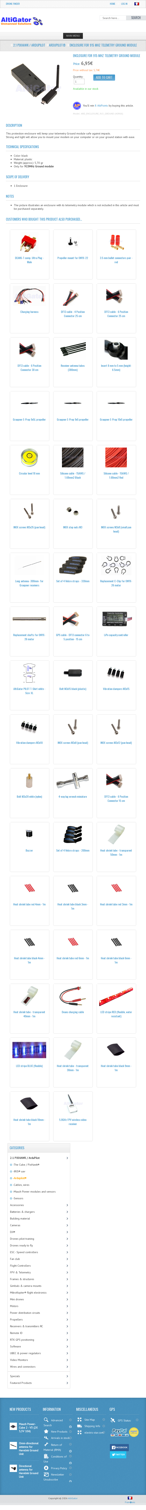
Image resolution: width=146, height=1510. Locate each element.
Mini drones (17, 1299)
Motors (14, 1306)
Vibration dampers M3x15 (116, 689)
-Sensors (17, 1198)
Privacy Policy (55, 1467)
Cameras (15, 1225)
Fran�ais (130, 1501)
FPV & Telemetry (20, 1272)
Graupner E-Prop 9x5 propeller (73, 419)
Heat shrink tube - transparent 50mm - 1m (116, 852)
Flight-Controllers (20, 1265)
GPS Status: (121, 1420)
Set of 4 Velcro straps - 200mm (72, 850)
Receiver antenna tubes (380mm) (73, 367)
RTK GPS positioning (22, 1339)
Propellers (16, 1319)
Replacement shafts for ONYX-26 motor (29, 637)
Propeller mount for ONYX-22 (72, 258)
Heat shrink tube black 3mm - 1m (72, 906)
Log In (124, 3)
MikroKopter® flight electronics (28, 1292)
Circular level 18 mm (29, 473)
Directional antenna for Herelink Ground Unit (28, 1471)
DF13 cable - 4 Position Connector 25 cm (73, 314)
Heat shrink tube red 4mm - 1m (29, 904)
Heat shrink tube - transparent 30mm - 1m (73, 1068)
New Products (55, 1431)
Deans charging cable (73, 1012)
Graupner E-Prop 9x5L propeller (29, 419)
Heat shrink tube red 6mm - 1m (73, 958)
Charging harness (29, 312)
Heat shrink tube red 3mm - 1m (116, 904)
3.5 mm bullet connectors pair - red (116, 260)
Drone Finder (13, 3)
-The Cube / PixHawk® (25, 1164)
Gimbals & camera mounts (25, 1286)
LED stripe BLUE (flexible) (29, 1066)
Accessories (17, 1205)
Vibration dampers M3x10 (29, 742)
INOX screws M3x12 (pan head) (116, 742)
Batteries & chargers (22, 1212)
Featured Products (21, 1383)
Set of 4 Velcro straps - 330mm (72, 581)
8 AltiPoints (101, 105)
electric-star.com (90, 1432)
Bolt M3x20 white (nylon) (29, 796)
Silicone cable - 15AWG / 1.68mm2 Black (72, 475)
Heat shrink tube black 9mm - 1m (116, 1068)
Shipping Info (88, 1426)
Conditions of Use (55, 1458)
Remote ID (16, 1333)
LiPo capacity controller (116, 635)
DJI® (12, 1232)
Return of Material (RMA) (53, 1447)
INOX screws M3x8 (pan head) (73, 742)
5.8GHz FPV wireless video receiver (72, 1121)
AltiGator (73, 1498)
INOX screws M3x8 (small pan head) (116, 529)
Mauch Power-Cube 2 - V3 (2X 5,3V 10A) (28, 1427)
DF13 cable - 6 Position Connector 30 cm (29, 367)
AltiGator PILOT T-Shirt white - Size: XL (29, 691)
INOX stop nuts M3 (72, 527)
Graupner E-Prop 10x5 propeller (116, 419)
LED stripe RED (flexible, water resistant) (116, 1014)
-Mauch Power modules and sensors (34, 1191)
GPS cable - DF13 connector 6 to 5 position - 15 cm (72, 637)
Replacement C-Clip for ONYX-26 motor (116, 583)
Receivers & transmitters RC (26, 1326)
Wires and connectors (23, 1366)
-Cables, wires (20, 1185)
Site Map (86, 1419)
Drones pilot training (22, 1238)
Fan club (15, 1259)
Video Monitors (19, 1360)
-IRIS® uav (18, 1171)
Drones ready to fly (21, 1245)
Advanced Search (53, 1422)
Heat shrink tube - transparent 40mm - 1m (29, 1014)
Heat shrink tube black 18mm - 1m (29, 1121)
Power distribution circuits (25, 1313)
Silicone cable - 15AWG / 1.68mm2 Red (116, 475)
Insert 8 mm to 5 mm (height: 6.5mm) (116, 367)
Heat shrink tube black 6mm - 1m (116, 960)
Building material (20, 1218)
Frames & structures (22, 1279)
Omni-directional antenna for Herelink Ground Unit (28, 1448)
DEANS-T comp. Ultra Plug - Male (29, 260)
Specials (15, 1376)
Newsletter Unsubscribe (54, 1476)
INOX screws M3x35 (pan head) (29, 527)
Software (15, 1346)
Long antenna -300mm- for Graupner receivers (29, 583)
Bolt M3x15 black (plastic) (72, 689)
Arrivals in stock (56, 1438)
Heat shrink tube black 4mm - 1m (29, 960)
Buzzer (29, 850)
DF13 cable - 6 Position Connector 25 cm (116, 314)
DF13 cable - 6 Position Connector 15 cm (116, 798)
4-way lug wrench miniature (73, 796)
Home (112, 3)
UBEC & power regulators (25, 1353)
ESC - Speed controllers (24, 1252)
